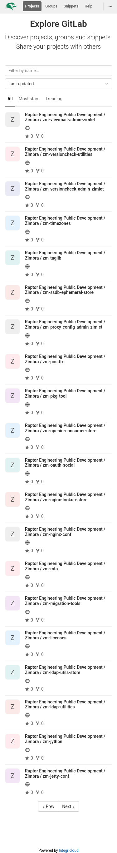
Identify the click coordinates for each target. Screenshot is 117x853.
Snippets (71, 6)
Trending (54, 98)
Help (88, 6)
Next (68, 806)
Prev (48, 806)
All (10, 98)
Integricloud (68, 850)
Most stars (29, 98)
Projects (32, 6)
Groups (51, 6)
